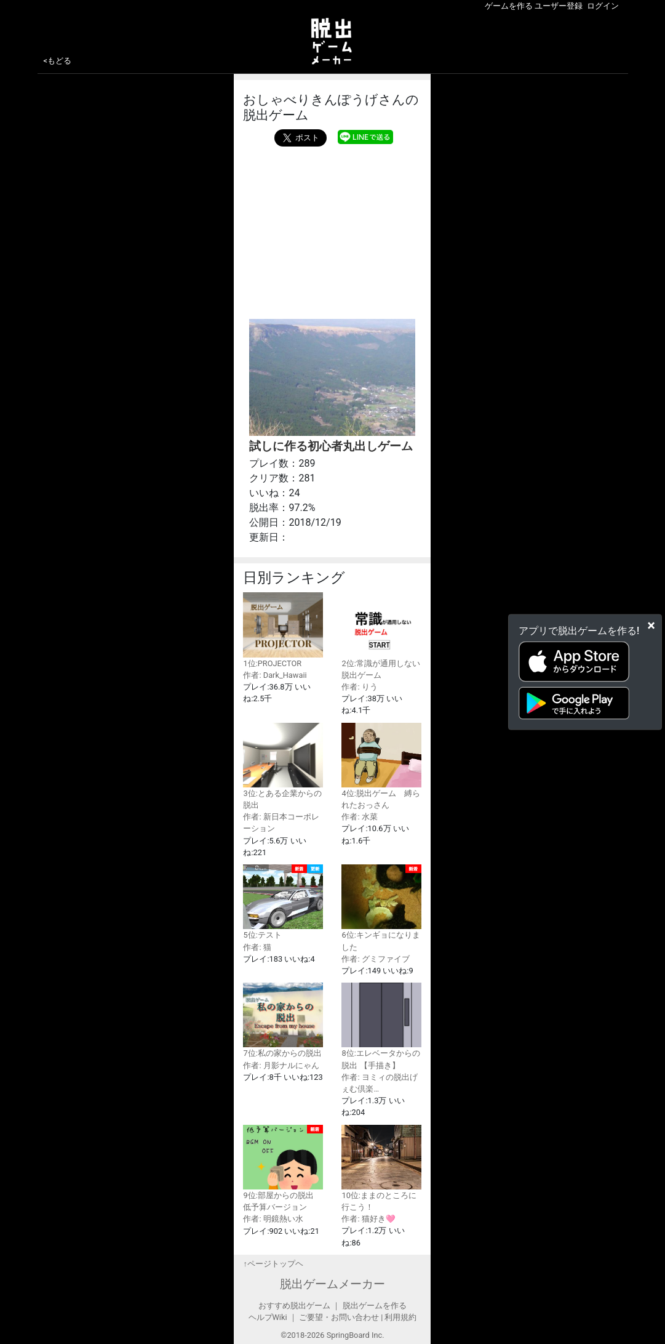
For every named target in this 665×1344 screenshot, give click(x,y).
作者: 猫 (257, 947)
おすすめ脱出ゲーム (294, 1305)
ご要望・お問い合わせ (339, 1317)
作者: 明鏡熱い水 (273, 1218)
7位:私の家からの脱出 (283, 1020)
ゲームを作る (509, 5)
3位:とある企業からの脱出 (283, 766)
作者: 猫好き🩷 (368, 1218)
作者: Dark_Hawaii (274, 675)
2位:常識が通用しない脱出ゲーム (381, 635)
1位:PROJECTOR (283, 629)
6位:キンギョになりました (381, 908)
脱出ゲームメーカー (332, 1284)
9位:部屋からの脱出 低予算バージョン (283, 1168)
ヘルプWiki (268, 1317)
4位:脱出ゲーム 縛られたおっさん (381, 766)
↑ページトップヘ (273, 1263)
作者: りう (359, 686)
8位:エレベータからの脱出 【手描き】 (381, 1026)
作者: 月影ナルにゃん (281, 1065)
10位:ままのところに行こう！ (381, 1168)
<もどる (58, 60)
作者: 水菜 (359, 816)
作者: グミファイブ (375, 959)
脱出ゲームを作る (375, 1305)
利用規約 (400, 1317)
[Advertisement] (332, 230)
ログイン (603, 5)
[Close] (651, 625)
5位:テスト (283, 902)
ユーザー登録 (559, 5)
